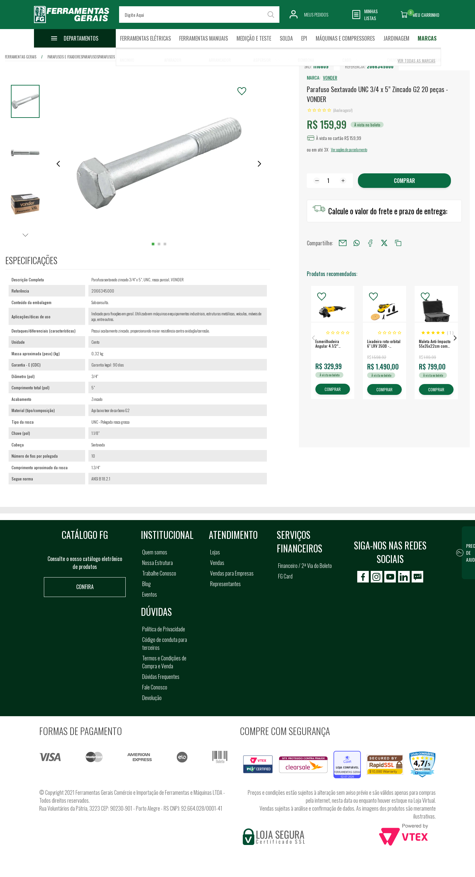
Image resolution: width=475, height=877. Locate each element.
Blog (146, 584)
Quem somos (154, 552)
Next (455, 338)
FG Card (285, 576)
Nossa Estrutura (157, 563)
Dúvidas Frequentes (160, 677)
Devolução (152, 698)
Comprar (404, 181)
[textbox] (199, 14)
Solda (286, 38)
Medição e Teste (254, 38)
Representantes (225, 584)
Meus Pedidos (316, 14)
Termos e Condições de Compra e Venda (164, 662)
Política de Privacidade (163, 629)
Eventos (149, 594)
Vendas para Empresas (232, 573)
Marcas (427, 38)
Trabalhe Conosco (159, 573)
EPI (304, 38)
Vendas (217, 563)
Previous (313, 338)
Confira (85, 587)
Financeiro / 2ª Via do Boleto (305, 566)
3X (326, 149)
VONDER (330, 77)
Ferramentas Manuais (203, 38)
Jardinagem (396, 38)
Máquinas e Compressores (345, 38)
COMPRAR (333, 389)
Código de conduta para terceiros (164, 643)
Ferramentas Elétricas (145, 38)
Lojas (215, 552)
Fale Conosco (154, 687)
